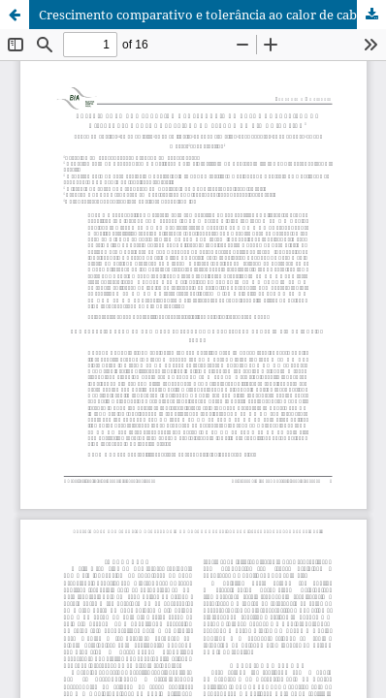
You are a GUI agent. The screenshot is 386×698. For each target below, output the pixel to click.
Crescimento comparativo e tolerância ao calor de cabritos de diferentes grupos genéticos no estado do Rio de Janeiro (212, 14)
